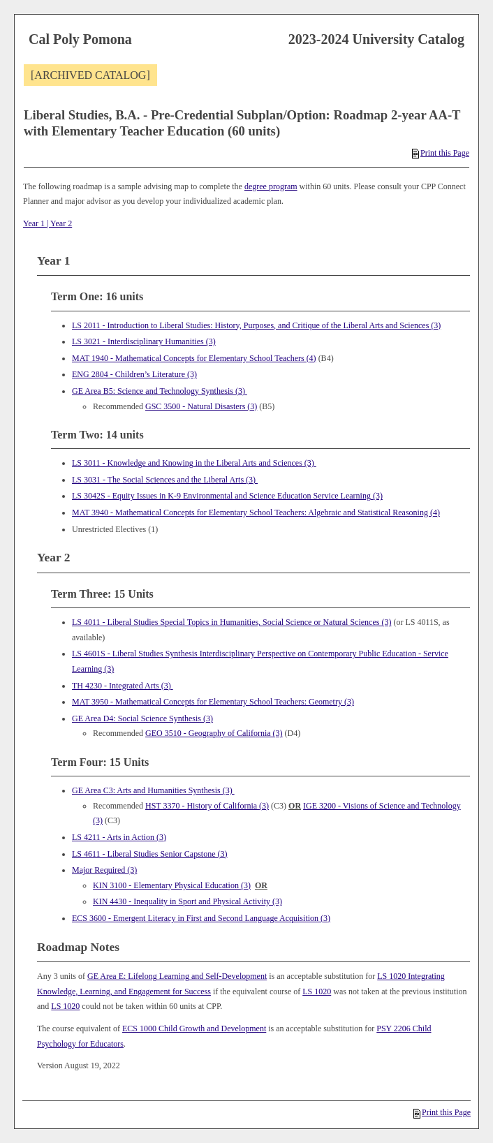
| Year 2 (58, 223)
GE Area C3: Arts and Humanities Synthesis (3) (153, 790)
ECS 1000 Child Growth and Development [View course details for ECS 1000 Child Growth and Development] (194, 1028)
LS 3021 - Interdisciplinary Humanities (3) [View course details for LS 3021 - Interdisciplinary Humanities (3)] (144, 341)
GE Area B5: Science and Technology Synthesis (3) (159, 391)
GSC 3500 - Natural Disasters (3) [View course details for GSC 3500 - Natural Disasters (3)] (201, 406)
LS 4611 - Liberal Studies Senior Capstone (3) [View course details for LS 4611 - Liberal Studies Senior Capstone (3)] (150, 854)
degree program (270, 186)
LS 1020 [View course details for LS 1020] (316, 991)
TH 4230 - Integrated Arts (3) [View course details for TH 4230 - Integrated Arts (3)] (122, 686)
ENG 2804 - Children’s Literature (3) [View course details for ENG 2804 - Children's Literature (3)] (134, 374)
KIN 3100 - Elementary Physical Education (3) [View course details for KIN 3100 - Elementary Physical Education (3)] (172, 885)
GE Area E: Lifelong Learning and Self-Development (177, 976)
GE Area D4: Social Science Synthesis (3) (142, 718)
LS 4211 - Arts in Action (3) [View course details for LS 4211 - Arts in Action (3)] (119, 837)
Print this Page (440, 153)
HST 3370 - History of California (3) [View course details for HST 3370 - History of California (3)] (207, 806)
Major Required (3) (104, 870)
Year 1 (34, 223)
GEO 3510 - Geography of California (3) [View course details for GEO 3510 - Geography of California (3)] (214, 733)
